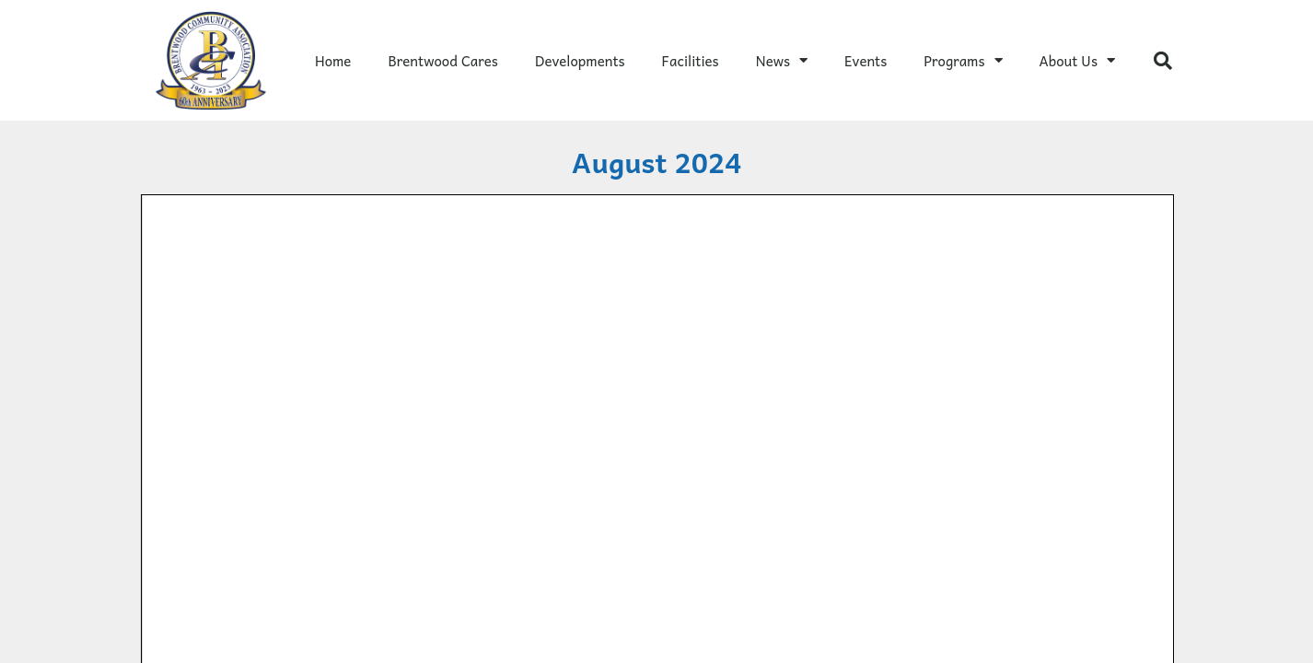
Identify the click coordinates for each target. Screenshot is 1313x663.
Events (865, 61)
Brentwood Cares (443, 61)
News (782, 60)
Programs (963, 60)
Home (333, 61)
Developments (580, 61)
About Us (1077, 60)
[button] (1163, 60)
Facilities (690, 61)
